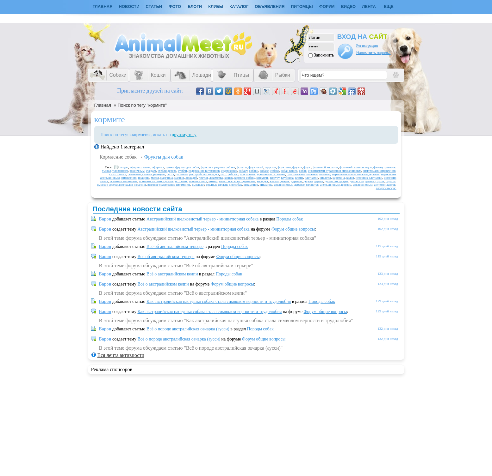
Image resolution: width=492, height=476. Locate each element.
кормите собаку (244, 177)
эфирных (158, 167)
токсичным (137, 170)
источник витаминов (123, 181)
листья (203, 177)
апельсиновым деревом (336, 184)
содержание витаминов (204, 170)
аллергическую (386, 188)
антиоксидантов (384, 184)
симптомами (117, 174)
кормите (263, 177)
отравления (128, 177)
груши (380, 181)
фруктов (270, 167)
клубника (287, 177)
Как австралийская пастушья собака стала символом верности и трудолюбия (218, 301)
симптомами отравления (379, 170)
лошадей (191, 177)
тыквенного (120, 170)
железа (274, 181)
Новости (129, 6)
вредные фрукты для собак (224, 184)
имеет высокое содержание (237, 181)
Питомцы (302, 6)
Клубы (215, 6)
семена (147, 174)
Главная (102, 105)
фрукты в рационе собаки (218, 167)
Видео (348, 6)
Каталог (238, 6)
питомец (325, 174)
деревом (296, 181)
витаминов (251, 184)
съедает (151, 170)
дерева (318, 181)
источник (181, 181)
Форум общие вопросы (293, 229)
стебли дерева (167, 170)
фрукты (242, 167)
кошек (228, 177)
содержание (229, 170)
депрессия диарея (336, 181)
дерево (308, 181)
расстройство (230, 174)
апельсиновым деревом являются (296, 184)
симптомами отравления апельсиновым (334, 170)
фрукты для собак (187, 167)
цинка (170, 167)
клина (299, 177)
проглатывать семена (271, 174)
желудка (262, 181)
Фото (175, 6)
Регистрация (367, 45)
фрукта (297, 167)
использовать (198, 181)
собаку (243, 170)
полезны (312, 174)
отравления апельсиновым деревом (355, 174)
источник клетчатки (369, 177)
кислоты (325, 177)
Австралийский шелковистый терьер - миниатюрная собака (202, 219)
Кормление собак (118, 157)
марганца (166, 177)
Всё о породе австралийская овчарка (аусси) (187, 329)
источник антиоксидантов (156, 181)
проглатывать (296, 174)
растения (182, 174)
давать (369, 181)
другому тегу (184, 134)
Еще (389, 6)
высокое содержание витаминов (168, 184)
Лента (369, 6)
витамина (265, 184)
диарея (285, 181)
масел (155, 177)
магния (179, 177)
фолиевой (345, 167)
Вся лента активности (120, 355)
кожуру (274, 177)
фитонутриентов (384, 167)
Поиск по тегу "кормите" (142, 105)
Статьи (154, 6)
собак (303, 170)
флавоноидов (363, 167)
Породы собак (289, 219)
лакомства (216, 177)
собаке (264, 170)
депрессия (357, 181)
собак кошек (289, 170)
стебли (182, 170)
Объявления (269, 6)
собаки (253, 170)
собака (274, 170)
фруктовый (255, 167)
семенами (134, 174)
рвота (170, 174)
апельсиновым (363, 184)
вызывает (198, 184)
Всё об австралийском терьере (174, 246)
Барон (105, 219)
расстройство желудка (204, 174)
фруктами (284, 167)
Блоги (195, 6)
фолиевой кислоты (325, 167)
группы (390, 181)
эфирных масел (140, 167)
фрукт (307, 167)
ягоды (124, 167)
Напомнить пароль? (373, 52)
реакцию (159, 174)
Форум (327, 6)
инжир (213, 181)
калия (350, 177)
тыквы (106, 170)
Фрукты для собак (163, 157)
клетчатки (311, 177)
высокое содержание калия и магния (121, 184)
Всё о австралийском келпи (172, 274)
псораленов (248, 174)
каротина (339, 177)
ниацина (143, 177)
